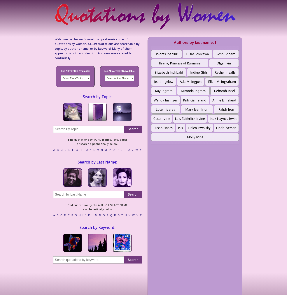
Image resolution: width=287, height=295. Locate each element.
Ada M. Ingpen (191, 81)
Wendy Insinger (165, 100)
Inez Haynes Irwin (223, 118)
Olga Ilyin (224, 63)
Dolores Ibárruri (166, 54)
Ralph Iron (226, 109)
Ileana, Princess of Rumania (180, 63)
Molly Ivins (195, 137)
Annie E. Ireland (224, 100)
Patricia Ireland (194, 100)
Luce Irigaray (165, 109)
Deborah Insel (224, 91)
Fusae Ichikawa (197, 54)
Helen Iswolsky (199, 128)
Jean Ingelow (163, 81)
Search (133, 129)
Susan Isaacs (163, 128)
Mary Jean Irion (196, 109)
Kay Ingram (164, 91)
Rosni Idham (225, 54)
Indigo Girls (199, 72)
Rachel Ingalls (225, 72)
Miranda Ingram (193, 91)
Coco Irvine (161, 118)
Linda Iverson (226, 128)
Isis (180, 128)
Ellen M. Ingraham (222, 81)
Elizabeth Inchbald (169, 72)
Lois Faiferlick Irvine (190, 118)
